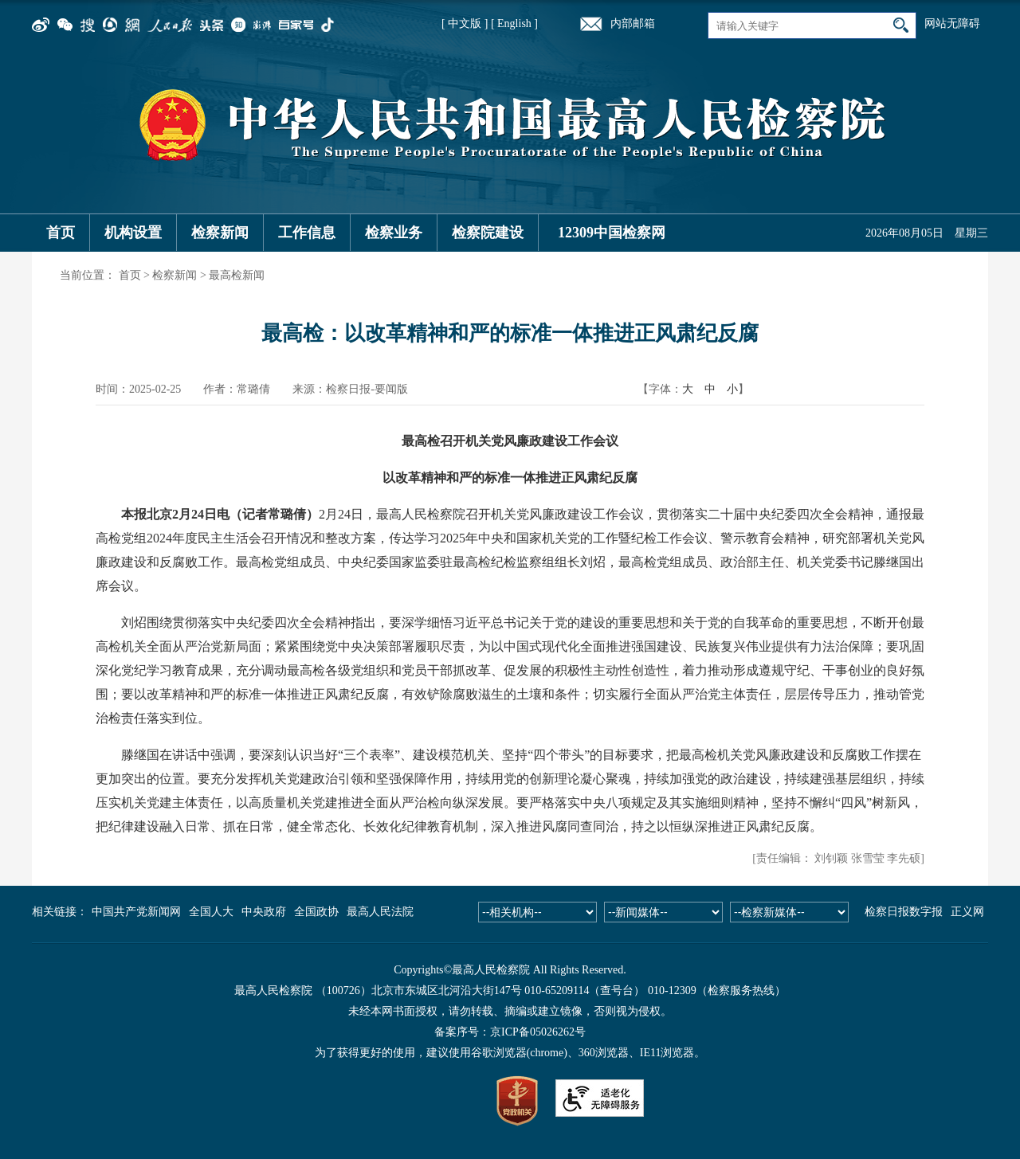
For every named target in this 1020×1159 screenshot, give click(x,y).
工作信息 (306, 233)
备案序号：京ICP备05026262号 (510, 1032)
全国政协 (316, 912)
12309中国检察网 (611, 233)
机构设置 (133, 233)
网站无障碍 (952, 23)
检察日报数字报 (904, 912)
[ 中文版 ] (464, 23)
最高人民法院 (380, 912)
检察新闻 (220, 233)
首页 (60, 233)
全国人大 (211, 912)
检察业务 (393, 233)
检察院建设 (488, 233)
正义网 (967, 912)
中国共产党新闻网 (136, 912)
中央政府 (263, 912)
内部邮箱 (632, 23)
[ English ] (514, 23)
